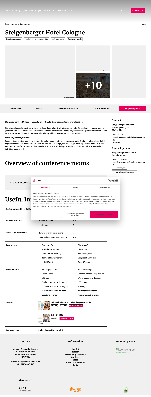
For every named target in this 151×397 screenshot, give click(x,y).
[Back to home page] (75, 5)
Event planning (13, 11)
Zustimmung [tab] (45, 187)
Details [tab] (75, 187)
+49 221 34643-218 (25, 366)
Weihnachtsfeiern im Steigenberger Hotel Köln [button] (71, 305)
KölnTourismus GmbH (75, 365)
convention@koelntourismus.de (25, 364)
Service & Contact (64, 11)
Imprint (75, 351)
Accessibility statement (75, 357)
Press (75, 362)
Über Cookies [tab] (105, 187)
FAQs (75, 367)
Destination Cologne (32, 11)
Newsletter (75, 359)
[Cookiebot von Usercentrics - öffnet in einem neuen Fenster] (109, 180)
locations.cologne (12, 24)
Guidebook (49, 11)
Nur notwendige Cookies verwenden (75, 214)
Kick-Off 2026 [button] (57, 317)
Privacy (75, 354)
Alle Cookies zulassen (104, 214)
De (121, 11)
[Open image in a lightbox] (125, 352)
